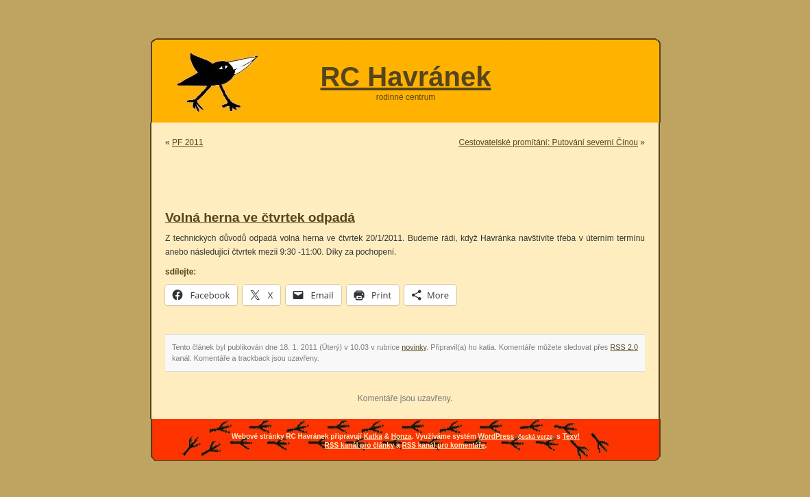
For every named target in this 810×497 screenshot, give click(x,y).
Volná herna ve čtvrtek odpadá (260, 217)
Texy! (571, 436)
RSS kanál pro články (360, 445)
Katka (373, 436)
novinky (414, 347)
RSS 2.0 (624, 347)
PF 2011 (187, 142)
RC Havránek (405, 77)
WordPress (496, 436)
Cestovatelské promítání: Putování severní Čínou (548, 142)
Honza (401, 436)
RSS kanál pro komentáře (443, 445)
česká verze (535, 436)
